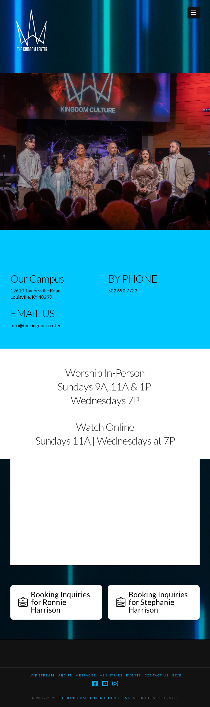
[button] (194, 12)
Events (133, 675)
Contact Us (156, 675)
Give (177, 675)
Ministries (111, 675)
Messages (85, 675)
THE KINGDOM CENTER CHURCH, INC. (95, 698)
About (65, 675)
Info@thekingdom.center (35, 325)
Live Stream (42, 675)
